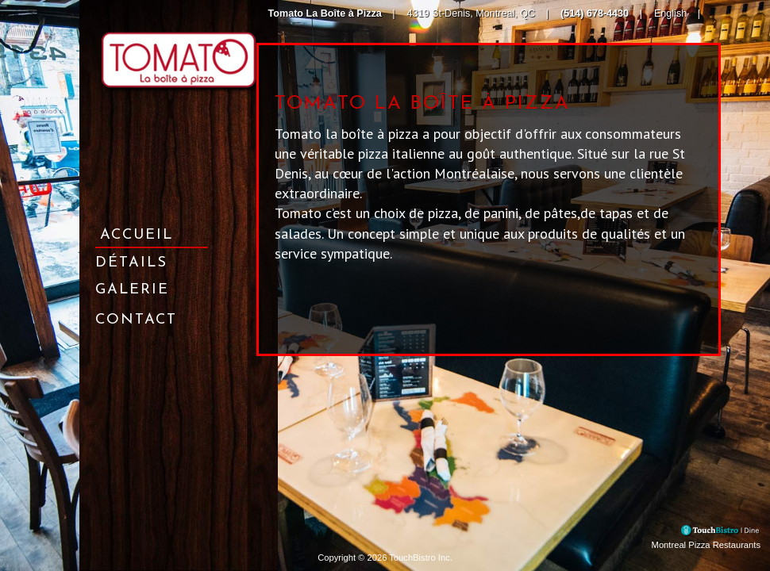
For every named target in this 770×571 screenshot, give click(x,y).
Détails (131, 262)
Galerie (132, 289)
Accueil (136, 235)
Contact (136, 320)
